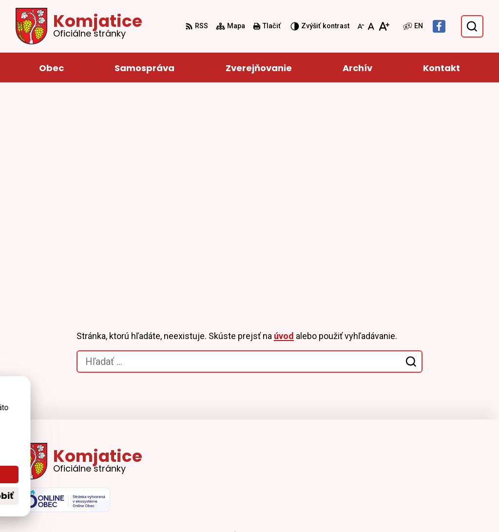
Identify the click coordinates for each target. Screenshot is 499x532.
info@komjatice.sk (448, 449)
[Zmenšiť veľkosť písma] (360, 26)
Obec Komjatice (284, 506)
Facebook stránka (447, 461)
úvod (284, 136)
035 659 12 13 (439, 437)
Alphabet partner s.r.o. (149, 506)
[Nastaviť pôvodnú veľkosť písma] (371, 26)
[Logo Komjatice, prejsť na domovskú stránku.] (79, 26)
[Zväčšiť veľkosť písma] (383, 26)
